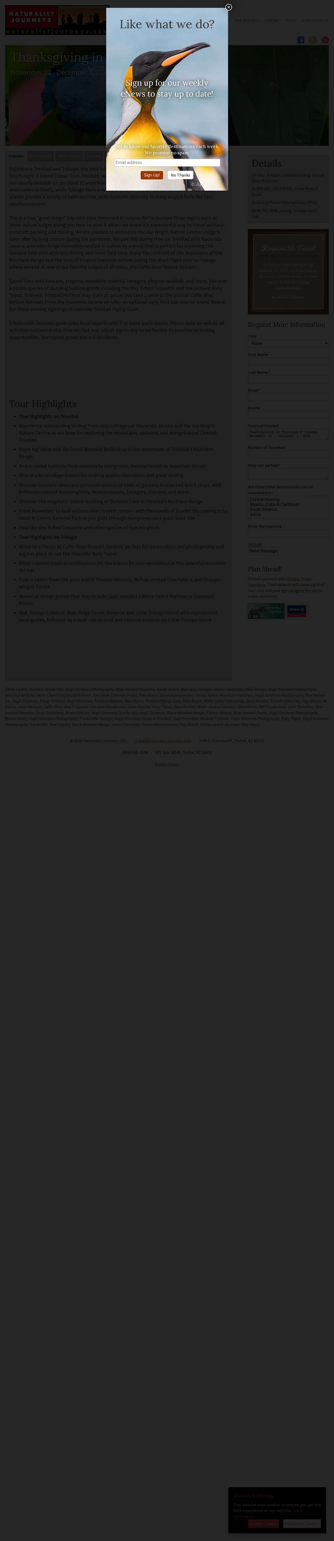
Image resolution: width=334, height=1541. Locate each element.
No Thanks (180, 175)
